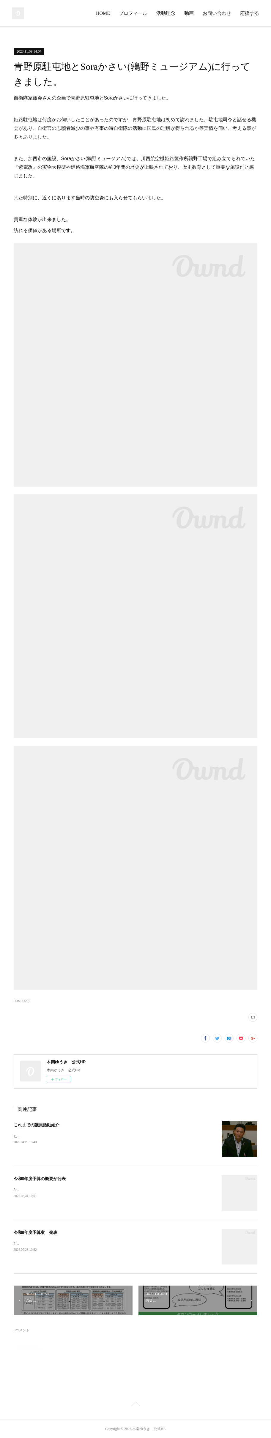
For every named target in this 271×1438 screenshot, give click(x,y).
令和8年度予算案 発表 (36, 1232)
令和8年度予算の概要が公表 (40, 1178)
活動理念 (165, 13)
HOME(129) (21, 1001)
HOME (103, 13)
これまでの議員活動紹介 (36, 1124)
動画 (189, 13)
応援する (249, 13)
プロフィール (133, 13)
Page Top (135, 1405)
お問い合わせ (217, 13)
